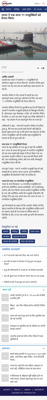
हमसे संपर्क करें (39, 390)
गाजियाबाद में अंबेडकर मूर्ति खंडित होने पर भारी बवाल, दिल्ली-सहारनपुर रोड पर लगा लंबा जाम (26, 378)
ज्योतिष (24, 231)
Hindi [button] (37, 3)
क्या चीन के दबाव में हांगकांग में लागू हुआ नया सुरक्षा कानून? (22, 262)
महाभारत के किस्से (19, 236)
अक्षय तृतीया (26, 9)
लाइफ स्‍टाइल (35, 231)
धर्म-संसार (6, 236)
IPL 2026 (38, 9)
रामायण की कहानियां (10, 241)
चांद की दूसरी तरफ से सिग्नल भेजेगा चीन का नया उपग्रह (24, 276)
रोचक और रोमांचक (27, 241)
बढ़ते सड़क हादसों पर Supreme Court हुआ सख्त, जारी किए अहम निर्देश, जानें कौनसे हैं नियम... (28, 356)
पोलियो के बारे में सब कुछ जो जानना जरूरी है (20, 282)
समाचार (8, 9)
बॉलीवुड (16, 9)
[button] (3, 9)
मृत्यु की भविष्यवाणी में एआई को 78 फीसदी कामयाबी (23, 270)
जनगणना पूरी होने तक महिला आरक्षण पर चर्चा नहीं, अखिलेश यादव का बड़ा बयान (26, 367)
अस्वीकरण (27, 390)
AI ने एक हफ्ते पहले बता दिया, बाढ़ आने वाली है (21, 255)
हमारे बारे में (6, 390)
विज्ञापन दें (17, 390)
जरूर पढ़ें (6, 289)
